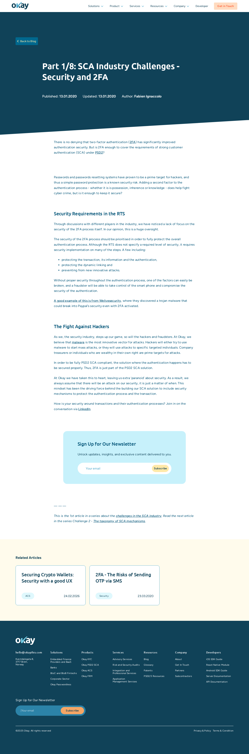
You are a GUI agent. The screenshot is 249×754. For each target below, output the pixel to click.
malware (78, 342)
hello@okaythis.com (29, 652)
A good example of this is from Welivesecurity (87, 301)
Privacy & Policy (202, 730)
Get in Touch (225, 6)
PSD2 (99, 152)
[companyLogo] (20, 6)
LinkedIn (84, 409)
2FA (133, 142)
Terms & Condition (223, 730)
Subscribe (160, 468)
